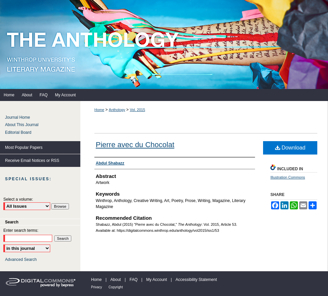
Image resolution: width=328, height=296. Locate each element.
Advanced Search (21, 259)
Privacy (96, 287)
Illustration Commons (287, 177)
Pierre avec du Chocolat (135, 144)
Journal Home (17, 117)
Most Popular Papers (24, 147)
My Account (156, 279)
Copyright (115, 287)
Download (290, 148)
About (115, 279)
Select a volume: (18, 199)
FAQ (134, 279)
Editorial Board (18, 132)
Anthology (117, 110)
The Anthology (164, 44)
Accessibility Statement (196, 279)
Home (99, 110)
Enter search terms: (20, 230)
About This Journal (21, 124)
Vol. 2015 (137, 110)
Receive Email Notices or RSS (32, 160)
